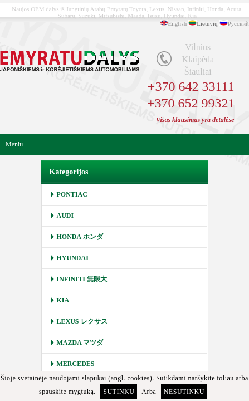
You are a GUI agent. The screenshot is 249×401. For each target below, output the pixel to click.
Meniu (14, 144)
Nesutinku (184, 391)
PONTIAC (72, 194)
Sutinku (118, 391)
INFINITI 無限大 (82, 279)
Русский (239, 23)
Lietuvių (207, 23)
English (177, 23)
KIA (63, 300)
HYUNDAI (73, 258)
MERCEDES (76, 364)
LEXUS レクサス (82, 321)
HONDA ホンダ (80, 237)
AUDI (65, 215)
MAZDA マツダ (80, 342)
